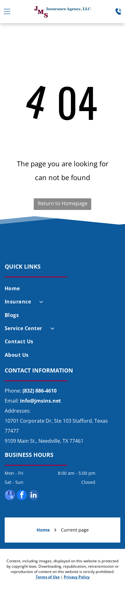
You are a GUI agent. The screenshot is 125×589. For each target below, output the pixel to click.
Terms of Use (48, 577)
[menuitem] (62, 288)
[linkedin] (33, 496)
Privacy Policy (77, 577)
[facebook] (22, 496)
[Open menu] (7, 11)
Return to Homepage (63, 203)
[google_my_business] (10, 496)
